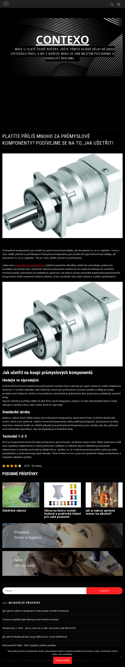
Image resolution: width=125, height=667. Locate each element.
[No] (121, 657)
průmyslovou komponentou (30, 265)
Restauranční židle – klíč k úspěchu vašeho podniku (29, 645)
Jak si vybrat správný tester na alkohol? (100, 512)
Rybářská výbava (14, 510)
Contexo (62, 39)
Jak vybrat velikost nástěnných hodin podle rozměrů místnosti (35, 610)
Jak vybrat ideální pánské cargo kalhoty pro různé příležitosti (34, 636)
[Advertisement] (62, 103)
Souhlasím (62, 660)
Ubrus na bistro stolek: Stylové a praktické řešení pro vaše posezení (62, 514)
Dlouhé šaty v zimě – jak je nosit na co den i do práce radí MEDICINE (39, 628)
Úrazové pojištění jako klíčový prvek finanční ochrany (30, 619)
